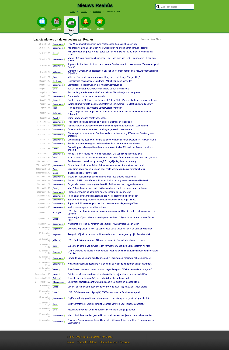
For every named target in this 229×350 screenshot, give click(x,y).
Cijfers (42, 23)
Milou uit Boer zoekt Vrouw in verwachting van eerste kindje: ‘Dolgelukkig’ (104, 77)
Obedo (109, 337)
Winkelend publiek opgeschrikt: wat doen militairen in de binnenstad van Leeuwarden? (110, 263)
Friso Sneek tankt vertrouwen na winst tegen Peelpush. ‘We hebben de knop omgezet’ (110, 269)
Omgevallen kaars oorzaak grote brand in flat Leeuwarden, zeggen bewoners (105, 184)
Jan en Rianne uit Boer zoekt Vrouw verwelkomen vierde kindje (98, 88)
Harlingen (57, 81)
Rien (55, 108)
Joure (55, 149)
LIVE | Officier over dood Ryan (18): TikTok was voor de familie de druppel (104, 292)
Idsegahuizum (59, 282)
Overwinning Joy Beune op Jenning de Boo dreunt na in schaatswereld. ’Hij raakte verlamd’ (112, 139)
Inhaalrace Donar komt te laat (82, 173)
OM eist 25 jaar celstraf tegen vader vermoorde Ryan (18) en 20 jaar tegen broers (107, 286)
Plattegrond (56, 23)
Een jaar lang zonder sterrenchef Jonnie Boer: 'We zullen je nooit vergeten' (104, 92)
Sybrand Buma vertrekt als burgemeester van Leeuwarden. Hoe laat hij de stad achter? (110, 104)
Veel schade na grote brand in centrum (87, 207)
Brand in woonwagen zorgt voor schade (87, 118)
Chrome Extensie (108, 342)
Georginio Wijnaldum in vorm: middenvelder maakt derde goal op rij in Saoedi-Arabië (109, 234)
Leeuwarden (58, 44)
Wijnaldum (57, 72)
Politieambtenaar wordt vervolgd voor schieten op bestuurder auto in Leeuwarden (108, 125)
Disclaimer (125, 342)
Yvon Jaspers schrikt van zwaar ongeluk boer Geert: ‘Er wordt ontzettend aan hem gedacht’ (112, 157)
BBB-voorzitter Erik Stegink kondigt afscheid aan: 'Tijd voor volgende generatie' (106, 304)
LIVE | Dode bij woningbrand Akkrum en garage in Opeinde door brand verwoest (107, 240)
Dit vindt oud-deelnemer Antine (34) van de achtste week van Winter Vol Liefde (106, 165)
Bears (55, 173)
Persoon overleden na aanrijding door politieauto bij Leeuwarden (99, 192)
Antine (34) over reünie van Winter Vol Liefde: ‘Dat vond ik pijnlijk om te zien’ (105, 153)
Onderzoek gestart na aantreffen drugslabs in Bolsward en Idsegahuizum (103, 282)
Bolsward (57, 113)
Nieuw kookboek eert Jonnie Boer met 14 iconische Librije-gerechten (101, 309)
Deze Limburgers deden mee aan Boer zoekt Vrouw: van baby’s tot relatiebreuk (106, 169)
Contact (70, 342)
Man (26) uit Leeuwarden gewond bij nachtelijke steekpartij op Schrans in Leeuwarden (110, 315)
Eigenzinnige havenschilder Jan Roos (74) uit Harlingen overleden (100, 81)
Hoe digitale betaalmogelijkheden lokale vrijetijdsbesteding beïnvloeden (103, 196)
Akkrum (56, 240)
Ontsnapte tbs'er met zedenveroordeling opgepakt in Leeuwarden (100, 129)
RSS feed (92, 342)
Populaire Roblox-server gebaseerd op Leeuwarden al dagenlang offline (103, 203)
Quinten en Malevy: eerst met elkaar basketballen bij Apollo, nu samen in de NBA (107, 274)
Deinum (56, 278)
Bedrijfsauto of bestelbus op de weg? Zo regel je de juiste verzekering (102, 161)
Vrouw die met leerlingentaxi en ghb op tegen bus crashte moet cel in (102, 176)
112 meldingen (85, 23)
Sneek (55, 118)
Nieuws (71, 26)
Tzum (55, 188)
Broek (55, 246)
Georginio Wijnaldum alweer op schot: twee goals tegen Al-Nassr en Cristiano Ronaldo (110, 228)
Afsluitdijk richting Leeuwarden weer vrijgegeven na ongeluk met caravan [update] (108, 48)
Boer (55, 77)
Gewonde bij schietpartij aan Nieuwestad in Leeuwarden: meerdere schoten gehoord (109, 258)
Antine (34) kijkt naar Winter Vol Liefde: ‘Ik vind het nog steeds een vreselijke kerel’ (108, 180)
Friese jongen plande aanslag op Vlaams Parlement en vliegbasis (100, 122)
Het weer (100, 23)
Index (72, 12)
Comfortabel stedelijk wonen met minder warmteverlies (95, 85)
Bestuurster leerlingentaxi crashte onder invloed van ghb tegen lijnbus (102, 199)
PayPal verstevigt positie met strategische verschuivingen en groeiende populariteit (108, 298)
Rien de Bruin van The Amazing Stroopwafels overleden (95, 108)
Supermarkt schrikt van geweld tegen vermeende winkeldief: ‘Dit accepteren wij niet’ (109, 246)
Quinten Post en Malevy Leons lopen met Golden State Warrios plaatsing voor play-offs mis (112, 100)
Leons (55, 100)
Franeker (56, 252)
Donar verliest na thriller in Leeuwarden (87, 96)
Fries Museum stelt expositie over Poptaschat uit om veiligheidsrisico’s (102, 44)
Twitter (80, 342)
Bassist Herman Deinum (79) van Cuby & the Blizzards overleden (99, 278)
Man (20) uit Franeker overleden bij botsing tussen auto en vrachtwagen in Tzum (107, 188)
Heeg (55, 53)
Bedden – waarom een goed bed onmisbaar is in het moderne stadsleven (104, 143)
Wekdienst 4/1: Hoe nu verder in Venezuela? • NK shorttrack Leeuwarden (103, 224)
